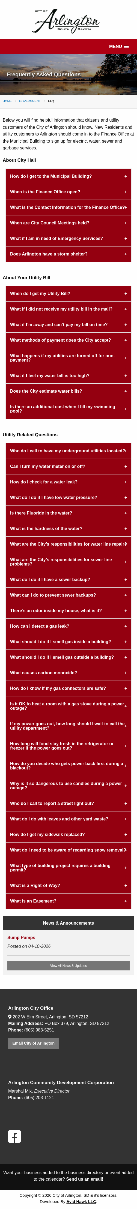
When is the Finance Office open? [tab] (45, 192)
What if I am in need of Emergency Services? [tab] (56, 238)
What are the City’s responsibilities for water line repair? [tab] (68, 544)
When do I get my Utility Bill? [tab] (40, 293)
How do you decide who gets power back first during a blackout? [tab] (66, 765)
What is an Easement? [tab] (33, 901)
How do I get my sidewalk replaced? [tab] (47, 834)
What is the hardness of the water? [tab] (46, 528)
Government (30, 101)
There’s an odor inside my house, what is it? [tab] (56, 610)
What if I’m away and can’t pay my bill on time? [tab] (59, 324)
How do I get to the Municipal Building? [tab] (51, 176)
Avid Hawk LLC (81, 1201)
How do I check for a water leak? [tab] (44, 482)
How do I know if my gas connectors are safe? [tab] (58, 688)
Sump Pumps (21, 937)
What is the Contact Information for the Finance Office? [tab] (67, 207)
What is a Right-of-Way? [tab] (35, 885)
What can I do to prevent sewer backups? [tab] (53, 595)
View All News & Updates (68, 966)
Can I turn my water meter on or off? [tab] (47, 466)
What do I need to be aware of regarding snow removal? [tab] (68, 850)
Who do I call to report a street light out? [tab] (52, 803)
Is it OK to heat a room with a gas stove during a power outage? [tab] (67, 706)
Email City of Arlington (33, 1043)
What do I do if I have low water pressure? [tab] (53, 497)
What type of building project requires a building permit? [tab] (60, 867)
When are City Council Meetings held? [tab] (50, 223)
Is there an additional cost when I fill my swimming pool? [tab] (62, 408)
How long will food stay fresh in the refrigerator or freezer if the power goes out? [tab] (62, 745)
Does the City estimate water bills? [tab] (46, 391)
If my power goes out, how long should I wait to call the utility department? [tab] (67, 725)
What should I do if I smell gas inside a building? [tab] (60, 641)
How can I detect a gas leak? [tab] (39, 626)
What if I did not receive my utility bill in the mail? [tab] (61, 309)
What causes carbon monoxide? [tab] (43, 672)
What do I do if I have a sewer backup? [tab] (50, 579)
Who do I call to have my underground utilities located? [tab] (67, 451)
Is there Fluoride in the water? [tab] (41, 513)
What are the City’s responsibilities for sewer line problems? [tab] (61, 561)
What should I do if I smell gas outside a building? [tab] (62, 657)
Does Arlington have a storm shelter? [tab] (49, 254)
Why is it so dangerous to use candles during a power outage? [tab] (66, 785)
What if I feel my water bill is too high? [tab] (50, 375)
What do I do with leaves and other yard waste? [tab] (59, 819)
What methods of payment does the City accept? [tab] (60, 340)
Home (7, 101)
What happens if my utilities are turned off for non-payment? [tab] (62, 357)
